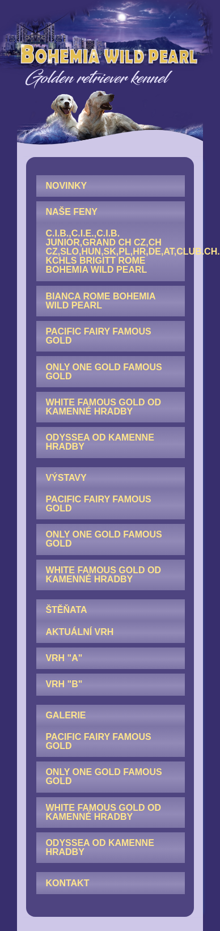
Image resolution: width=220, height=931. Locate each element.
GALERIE (65, 715)
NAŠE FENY (71, 212)
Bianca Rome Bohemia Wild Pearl (100, 300)
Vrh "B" (63, 684)
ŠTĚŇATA (66, 610)
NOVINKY (66, 186)
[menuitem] (110, 186)
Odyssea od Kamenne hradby (99, 442)
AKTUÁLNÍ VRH (79, 632)
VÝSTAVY (65, 478)
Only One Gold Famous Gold (103, 371)
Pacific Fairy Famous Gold (98, 336)
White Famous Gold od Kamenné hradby (103, 406)
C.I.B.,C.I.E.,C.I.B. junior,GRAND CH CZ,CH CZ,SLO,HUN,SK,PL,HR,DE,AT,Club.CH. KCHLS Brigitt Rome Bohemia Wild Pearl (115, 251)
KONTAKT (67, 883)
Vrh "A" (63, 658)
